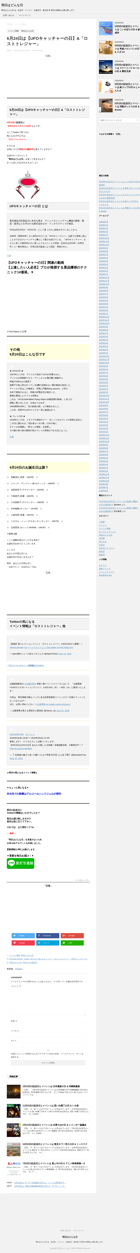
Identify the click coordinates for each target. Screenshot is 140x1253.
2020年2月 (103, 468)
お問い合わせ (8, 15)
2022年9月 (103, 367)
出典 (12, 437)
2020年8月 (103, 449)
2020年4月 (103, 462)
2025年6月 (103, 258)
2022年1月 (103, 393)
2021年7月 (103, 413)
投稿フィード (104, 569)
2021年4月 (103, 422)
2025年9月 (103, 249)
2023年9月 (103, 327)
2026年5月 (103, 222)
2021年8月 (103, 409)
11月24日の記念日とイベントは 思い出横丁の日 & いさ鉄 (51, 1105)
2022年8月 (103, 370)
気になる (103, 542)
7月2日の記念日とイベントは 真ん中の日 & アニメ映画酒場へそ (54, 1163)
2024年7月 (103, 295)
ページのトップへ (82, 880)
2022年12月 (104, 357)
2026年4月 (103, 226)
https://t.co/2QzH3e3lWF (21, 748)
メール (15, 1031)
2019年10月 (104, 481)
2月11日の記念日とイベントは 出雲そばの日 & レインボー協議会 (54, 1125)
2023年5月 (103, 340)
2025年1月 (103, 275)
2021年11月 (104, 399)
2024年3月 (103, 308)
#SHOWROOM (17, 734)
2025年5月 (103, 262)
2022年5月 (103, 380)
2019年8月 (103, 488)
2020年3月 (103, 465)
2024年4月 (103, 304)
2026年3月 (103, 229)
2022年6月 (103, 377)
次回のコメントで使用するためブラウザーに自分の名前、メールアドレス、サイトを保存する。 (47, 1055)
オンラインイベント (107, 532)
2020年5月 (103, 459)
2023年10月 (104, 324)
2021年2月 (103, 429)
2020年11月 (104, 439)
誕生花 (102, 555)
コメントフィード (106, 572)
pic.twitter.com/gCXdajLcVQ (60, 647)
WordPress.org (105, 576)
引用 (9, 255)
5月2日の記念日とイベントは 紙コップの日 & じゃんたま (127, 87)
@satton (19, 969)
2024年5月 (103, 301)
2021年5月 (103, 419)
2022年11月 (104, 360)
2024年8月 (103, 291)
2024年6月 (103, 298)
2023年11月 (104, 321)
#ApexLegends (16, 647)
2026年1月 (103, 236)
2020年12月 (104, 436)
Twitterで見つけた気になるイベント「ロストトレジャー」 (47, 959)
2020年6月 (103, 455)
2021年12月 (104, 396)
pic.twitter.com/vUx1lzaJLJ (58, 704)
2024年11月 (104, 281)
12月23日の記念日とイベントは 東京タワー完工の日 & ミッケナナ (55, 1144)
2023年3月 (103, 347)
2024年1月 (103, 314)
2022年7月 (103, 373)
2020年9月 (103, 445)
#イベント (30, 734)
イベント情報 (14, 955)
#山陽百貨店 (30, 684)
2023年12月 (104, 317)
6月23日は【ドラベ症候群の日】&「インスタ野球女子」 (40, 1183)
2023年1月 (103, 354)
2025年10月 (104, 245)
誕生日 (102, 552)
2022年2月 (103, 390)
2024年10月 (104, 285)
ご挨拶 (102, 522)
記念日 (102, 545)
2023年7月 (103, 334)
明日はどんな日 (12, 5)
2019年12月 (104, 475)
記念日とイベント (106, 549)
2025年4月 (103, 265)
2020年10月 (104, 442)
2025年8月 (103, 252)
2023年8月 (103, 331)
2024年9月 (103, 288)
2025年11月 (104, 242)
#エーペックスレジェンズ (36, 647)
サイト (14, 1041)
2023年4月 (103, 344)
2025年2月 (103, 272)
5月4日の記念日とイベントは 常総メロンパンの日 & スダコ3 (127, 48)
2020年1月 (103, 472)
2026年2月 (103, 232)
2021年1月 (103, 432)
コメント (16, 986)
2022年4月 (103, 383)
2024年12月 (104, 278)
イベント (103, 526)
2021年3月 (103, 426)
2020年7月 (103, 452)
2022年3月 (103, 386)
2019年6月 (103, 491)
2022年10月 (104, 363)
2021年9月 (103, 406)
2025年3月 (103, 268)
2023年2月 (103, 350)
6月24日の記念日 (16, 959)
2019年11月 (104, 478)
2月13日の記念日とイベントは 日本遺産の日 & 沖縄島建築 (51, 1086)
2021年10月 (104, 403)
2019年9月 (103, 485)
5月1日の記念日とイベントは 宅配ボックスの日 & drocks (127, 106)
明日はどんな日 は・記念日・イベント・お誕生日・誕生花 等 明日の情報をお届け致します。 (70, 1214)
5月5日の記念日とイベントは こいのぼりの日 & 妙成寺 (127, 29)
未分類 (102, 539)
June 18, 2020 (64, 654)
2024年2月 (103, 311)
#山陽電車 (41, 704)
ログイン (103, 566)
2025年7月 (103, 255)
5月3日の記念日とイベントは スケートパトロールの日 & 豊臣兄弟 (127, 68)
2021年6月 (103, 416)
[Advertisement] (48, 76)
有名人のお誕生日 (30, 963)
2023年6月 (103, 337)
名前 (14, 1021)
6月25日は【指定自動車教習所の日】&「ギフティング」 (40, 1186)
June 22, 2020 (62, 710)
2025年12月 (104, 239)
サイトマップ (24, 15)
